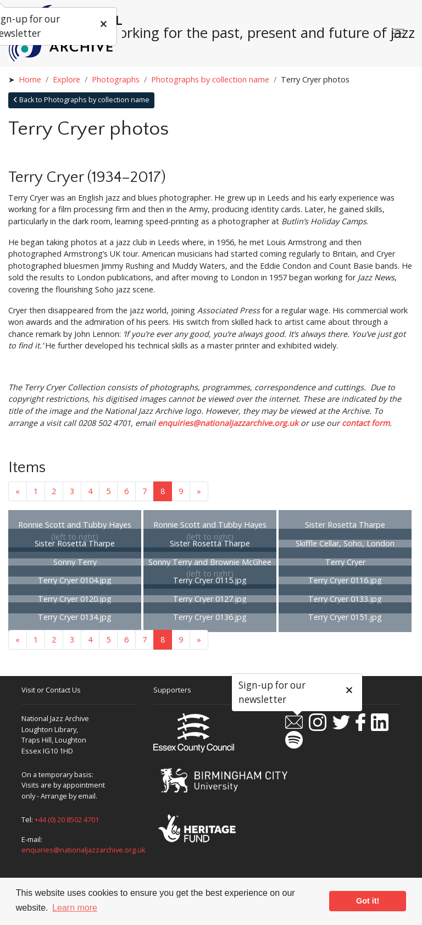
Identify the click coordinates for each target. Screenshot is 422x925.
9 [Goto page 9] (181, 491)
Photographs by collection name (210, 79)
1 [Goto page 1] (36, 491)
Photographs (116, 79)
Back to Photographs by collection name (81, 99)
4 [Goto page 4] (90, 491)
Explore (66, 79)
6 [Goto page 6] (126, 491)
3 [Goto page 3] (72, 491)
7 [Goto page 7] (144, 491)
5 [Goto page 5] (108, 491)
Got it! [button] (367, 900)
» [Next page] (199, 491)
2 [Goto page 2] (54, 491)
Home (30, 79)
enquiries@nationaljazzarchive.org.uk (228, 423)
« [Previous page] (17, 491)
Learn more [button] (74, 907)
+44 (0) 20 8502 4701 (67, 819)
